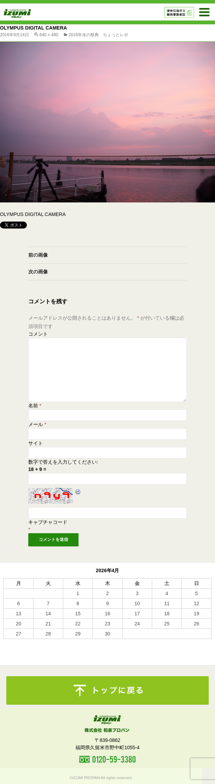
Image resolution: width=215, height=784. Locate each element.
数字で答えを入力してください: (63, 462)
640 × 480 (48, 34)
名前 (34, 405)
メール (37, 424)
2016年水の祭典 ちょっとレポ (98, 34)
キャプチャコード (47, 522)
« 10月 (10, 642)
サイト (35, 443)
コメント (38, 334)
